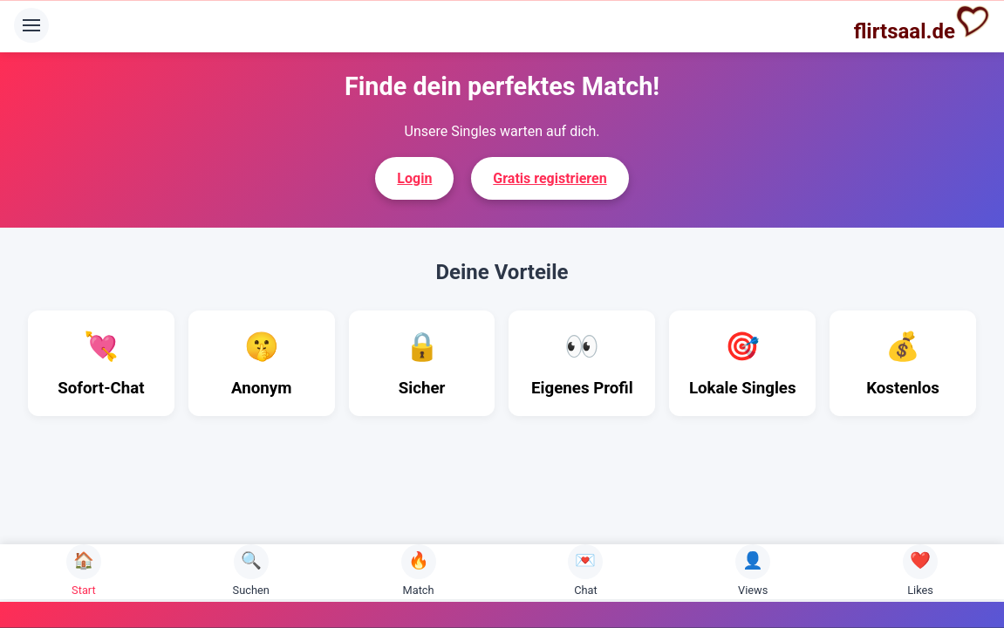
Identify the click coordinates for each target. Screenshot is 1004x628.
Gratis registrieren (549, 178)
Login (414, 178)
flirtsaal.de (922, 23)
